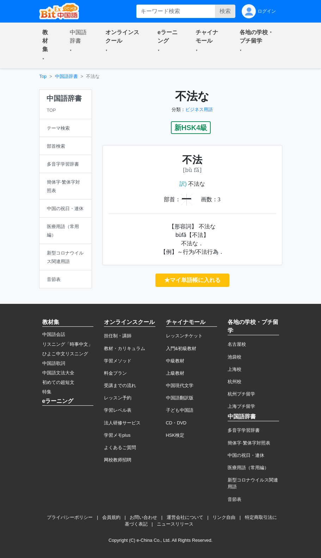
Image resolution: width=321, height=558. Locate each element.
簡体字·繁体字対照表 (249, 443)
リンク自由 (223, 517)
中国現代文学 (179, 385)
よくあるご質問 (120, 447)
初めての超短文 (58, 382)
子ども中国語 (179, 410)
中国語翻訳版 (179, 397)
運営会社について (185, 517)
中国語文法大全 (58, 372)
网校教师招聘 (117, 459)
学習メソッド (117, 360)
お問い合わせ (143, 517)
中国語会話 (53, 334)
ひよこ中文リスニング (65, 353)
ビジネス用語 (199, 109)
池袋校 (234, 357)
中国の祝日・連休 (246, 455)
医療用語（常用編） (248, 467)
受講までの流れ (120, 385)
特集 (46, 391)
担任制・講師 (117, 335)
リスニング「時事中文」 (67, 344)
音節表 (234, 499)
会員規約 (111, 517)
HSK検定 (175, 435)
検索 (225, 11)
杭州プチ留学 (241, 394)
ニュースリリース (175, 524)
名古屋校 (237, 344)
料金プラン (115, 373)
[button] (47, 45)
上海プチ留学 (241, 406)
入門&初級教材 (181, 348)
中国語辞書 (66, 76)
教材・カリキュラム (124, 348)
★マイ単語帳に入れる (192, 280)
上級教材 (175, 373)
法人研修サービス (122, 422)
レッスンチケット (184, 335)
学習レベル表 (117, 410)
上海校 (234, 369)
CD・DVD (176, 422)
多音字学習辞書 (244, 430)
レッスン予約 (117, 397)
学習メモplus (117, 435)
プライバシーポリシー (70, 517)
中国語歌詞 (53, 363)
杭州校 (234, 381)
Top (43, 76)
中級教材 (175, 360)
